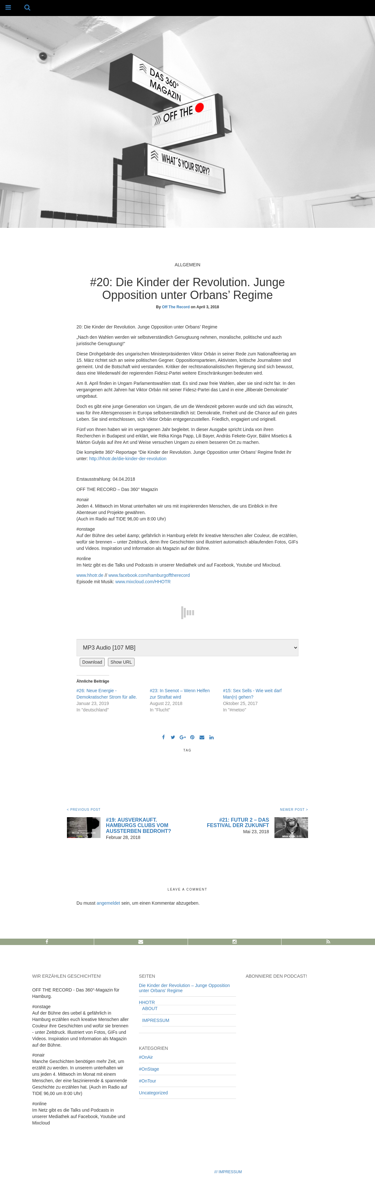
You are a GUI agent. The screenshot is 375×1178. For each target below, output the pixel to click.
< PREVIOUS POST (84, 809)
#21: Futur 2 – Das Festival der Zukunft (238, 822)
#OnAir (146, 1057)
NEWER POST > (294, 809)
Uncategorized (153, 1092)
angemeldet (108, 903)
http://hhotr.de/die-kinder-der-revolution (128, 458)
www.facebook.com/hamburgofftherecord (149, 575)
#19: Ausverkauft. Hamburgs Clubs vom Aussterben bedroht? (138, 825)
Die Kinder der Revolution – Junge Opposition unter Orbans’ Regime (184, 988)
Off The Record (176, 307)
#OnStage (149, 1069)
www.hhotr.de (90, 575)
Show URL (121, 662)
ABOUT (150, 1008)
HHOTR (147, 1002)
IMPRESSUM (155, 1020)
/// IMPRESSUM (228, 1172)
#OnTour (147, 1080)
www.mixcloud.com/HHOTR (143, 581)
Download (92, 662)
